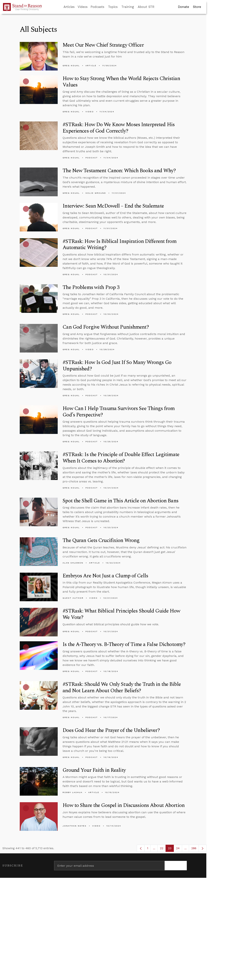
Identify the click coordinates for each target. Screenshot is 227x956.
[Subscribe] (176, 865)
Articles (69, 7)
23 (171, 849)
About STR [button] (146, 7)
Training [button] (127, 7)
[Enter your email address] (109, 865)
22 (163, 849)
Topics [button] (113, 7)
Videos (83, 7)
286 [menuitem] (193, 848)
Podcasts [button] (97, 7)
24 (179, 849)
